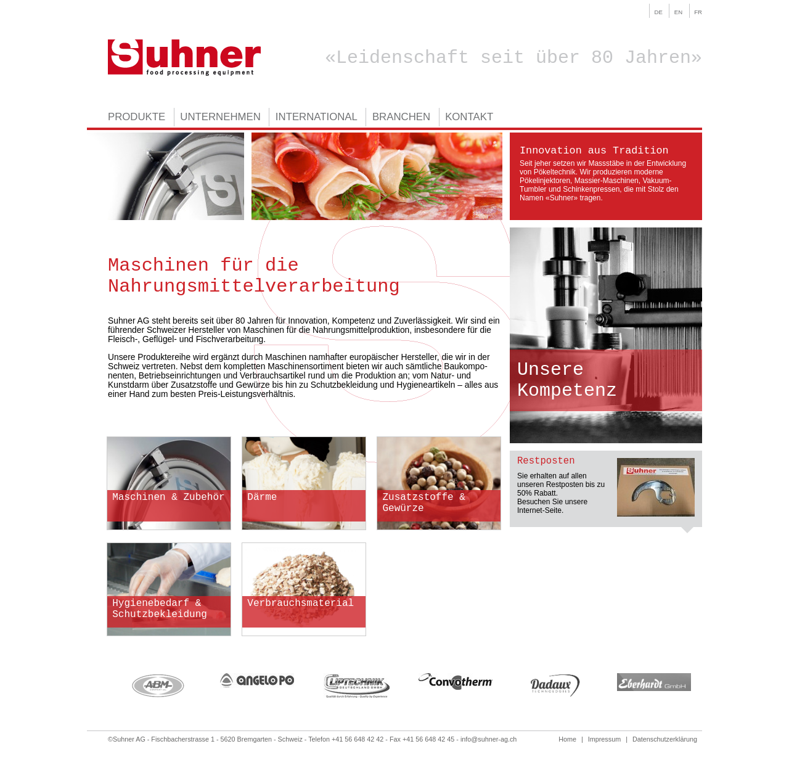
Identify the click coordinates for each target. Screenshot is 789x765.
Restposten (546, 461)
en (678, 12)
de (659, 12)
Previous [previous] (98, 685)
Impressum (604, 739)
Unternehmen (220, 117)
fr (698, 12)
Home (567, 739)
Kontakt (469, 117)
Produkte (136, 117)
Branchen (401, 117)
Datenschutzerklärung (664, 739)
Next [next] (711, 685)
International (317, 117)
